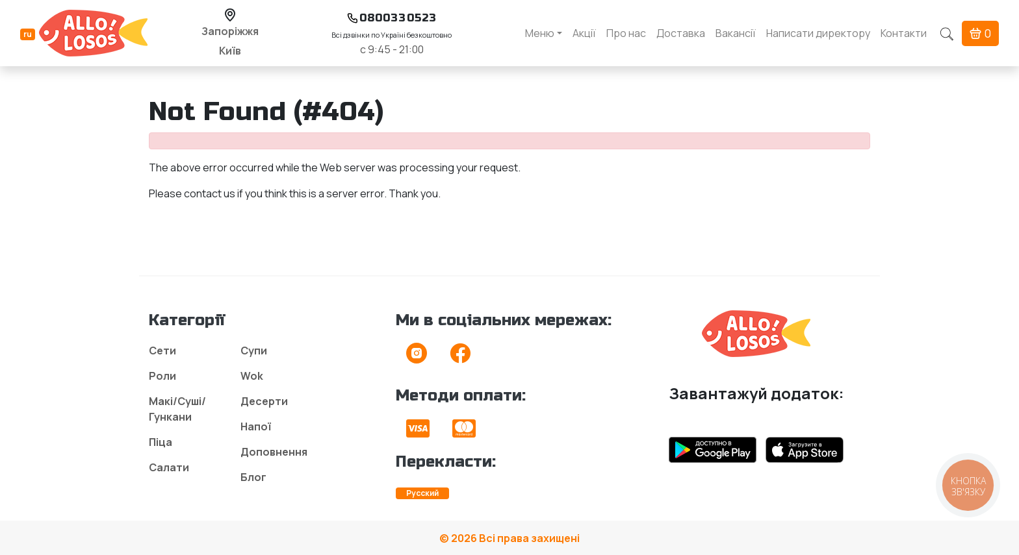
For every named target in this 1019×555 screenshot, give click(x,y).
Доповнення (273, 452)
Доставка (680, 33)
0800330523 (398, 18)
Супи (253, 350)
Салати (169, 467)
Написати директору (818, 33)
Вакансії (736, 33)
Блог (253, 477)
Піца (160, 442)
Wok (251, 376)
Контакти (904, 33)
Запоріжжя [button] (230, 31)
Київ (230, 50)
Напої (255, 426)
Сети (162, 350)
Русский (422, 493)
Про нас (626, 33)
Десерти (264, 401)
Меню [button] (539, 33)
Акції (584, 33)
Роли (162, 376)
